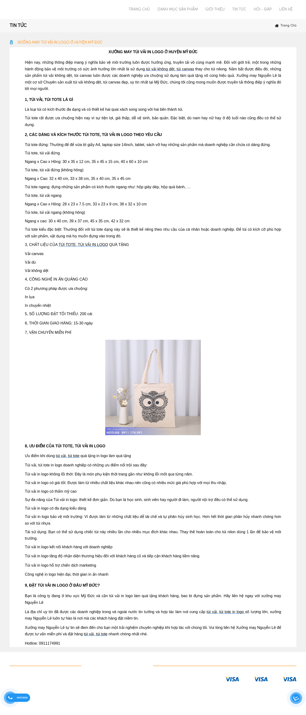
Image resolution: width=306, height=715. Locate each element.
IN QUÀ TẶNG (22, 674)
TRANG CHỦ (139, 9)
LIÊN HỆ (286, 9)
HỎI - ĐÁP (263, 9)
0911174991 (22, 698)
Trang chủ (288, 25)
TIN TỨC (239, 9)
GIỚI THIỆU (215, 9)
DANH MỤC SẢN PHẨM (178, 9)
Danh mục (19, 660)
